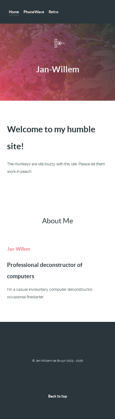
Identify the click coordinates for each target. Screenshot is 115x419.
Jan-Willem (18, 249)
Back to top (57, 396)
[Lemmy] (9, 343)
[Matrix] (12, 343)
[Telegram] (15, 343)
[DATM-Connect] (57, 43)
